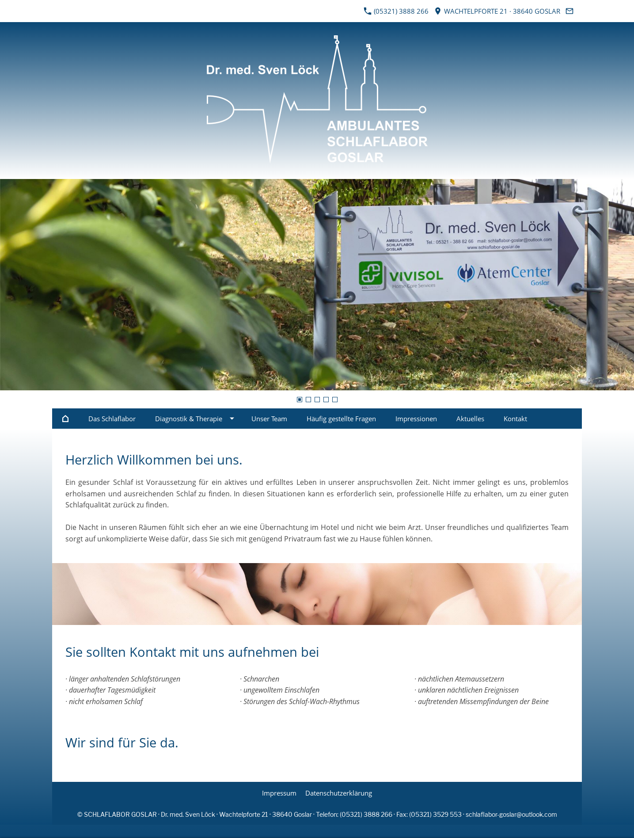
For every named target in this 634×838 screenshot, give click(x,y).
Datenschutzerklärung (338, 792)
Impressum (279, 792)
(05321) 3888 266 (396, 11)
